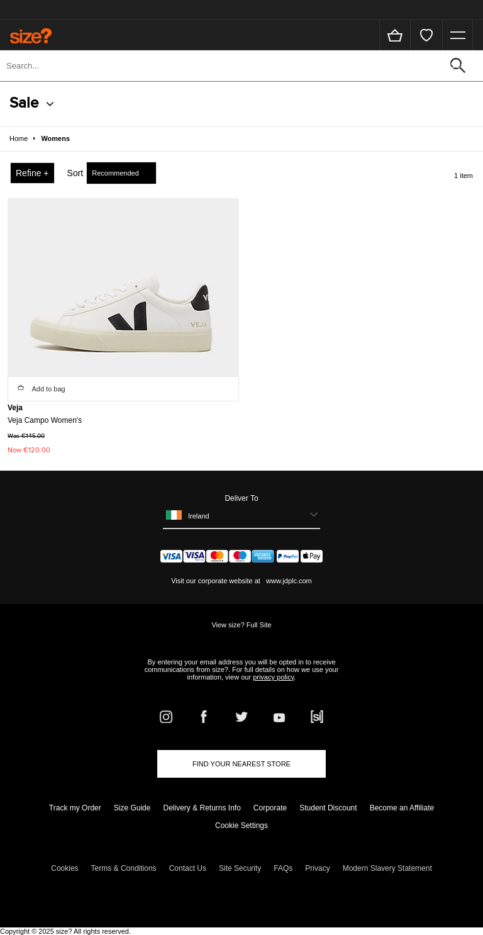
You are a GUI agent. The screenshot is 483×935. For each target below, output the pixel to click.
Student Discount (328, 807)
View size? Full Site (241, 625)
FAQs (283, 868)
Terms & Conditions (124, 868)
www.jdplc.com (288, 581)
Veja (15, 407)
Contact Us (187, 868)
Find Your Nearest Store (241, 764)
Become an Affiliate (402, 807)
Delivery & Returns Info (201, 807)
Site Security (240, 868)
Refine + (32, 173)
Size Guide (132, 807)
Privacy (317, 868)
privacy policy (273, 677)
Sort (75, 173)
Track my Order (75, 807)
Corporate (270, 807)
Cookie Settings (241, 825)
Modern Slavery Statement (387, 868)
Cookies (64, 868)
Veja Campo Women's (45, 420)
